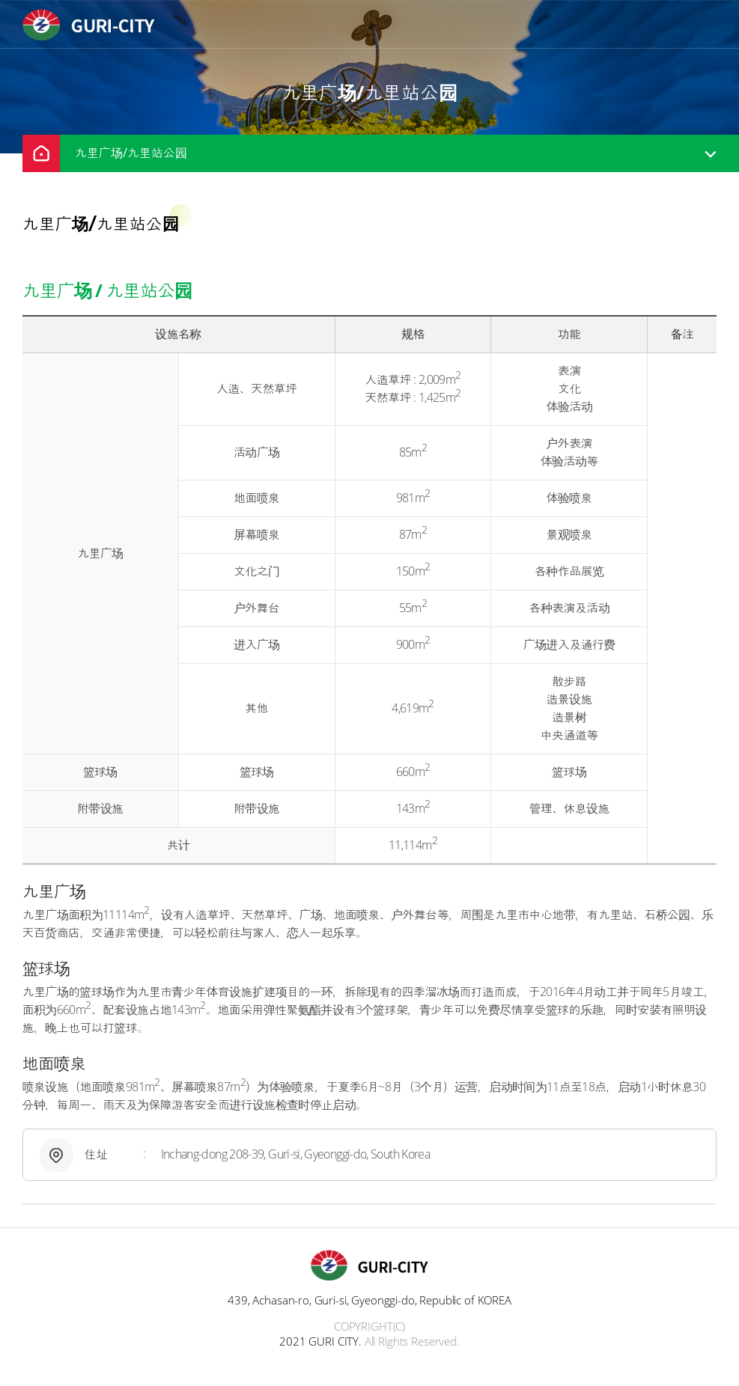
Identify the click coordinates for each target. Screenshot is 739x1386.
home (41, 153)
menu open (706, 24)
